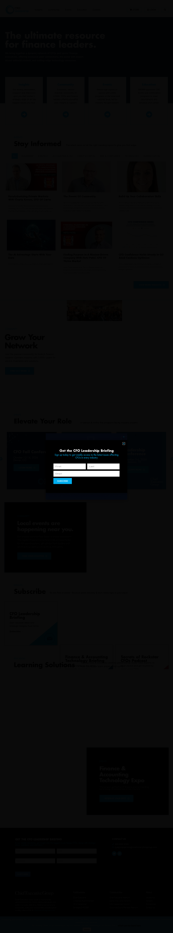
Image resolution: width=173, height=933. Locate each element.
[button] (124, 444)
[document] (86, 466)
